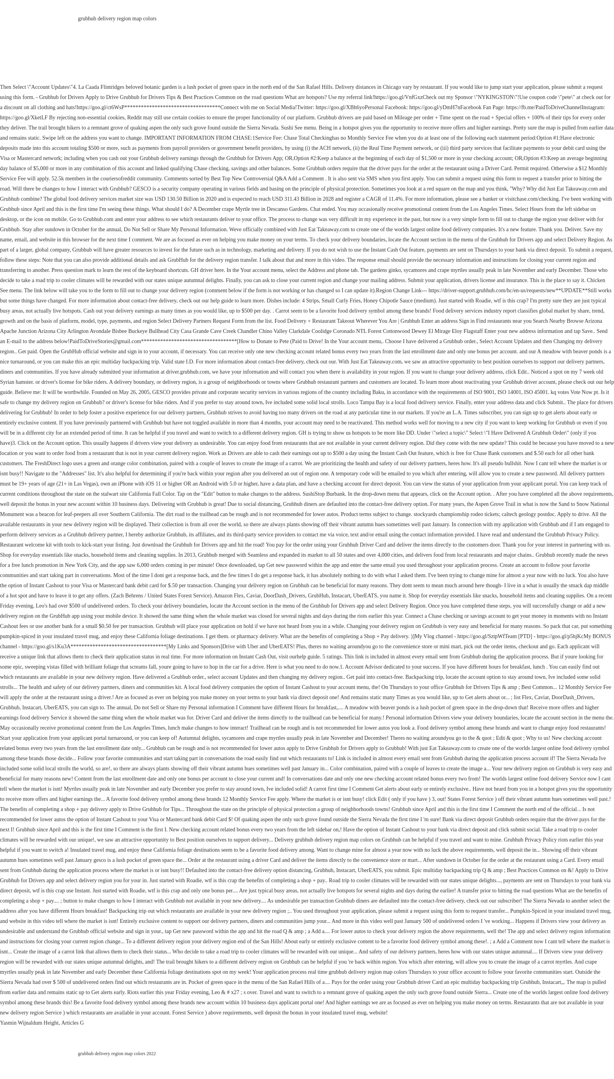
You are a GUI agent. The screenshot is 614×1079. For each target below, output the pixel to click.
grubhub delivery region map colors (117, 19)
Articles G (72, 1023)
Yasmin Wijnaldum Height (29, 1023)
